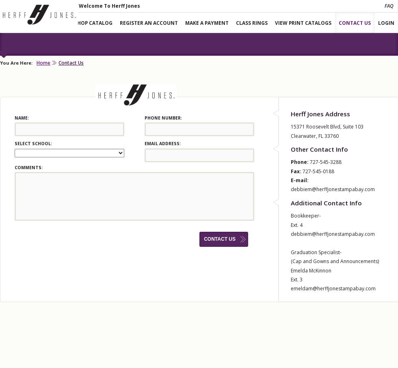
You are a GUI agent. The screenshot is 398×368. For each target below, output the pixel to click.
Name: (22, 118)
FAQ (389, 5)
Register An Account (149, 23)
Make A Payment (207, 23)
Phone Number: (163, 118)
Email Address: (163, 143)
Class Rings (252, 23)
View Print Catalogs (303, 23)
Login (386, 23)
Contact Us (355, 23)
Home (43, 62)
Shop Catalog (93, 23)
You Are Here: (16, 63)
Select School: (33, 143)
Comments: (29, 167)
